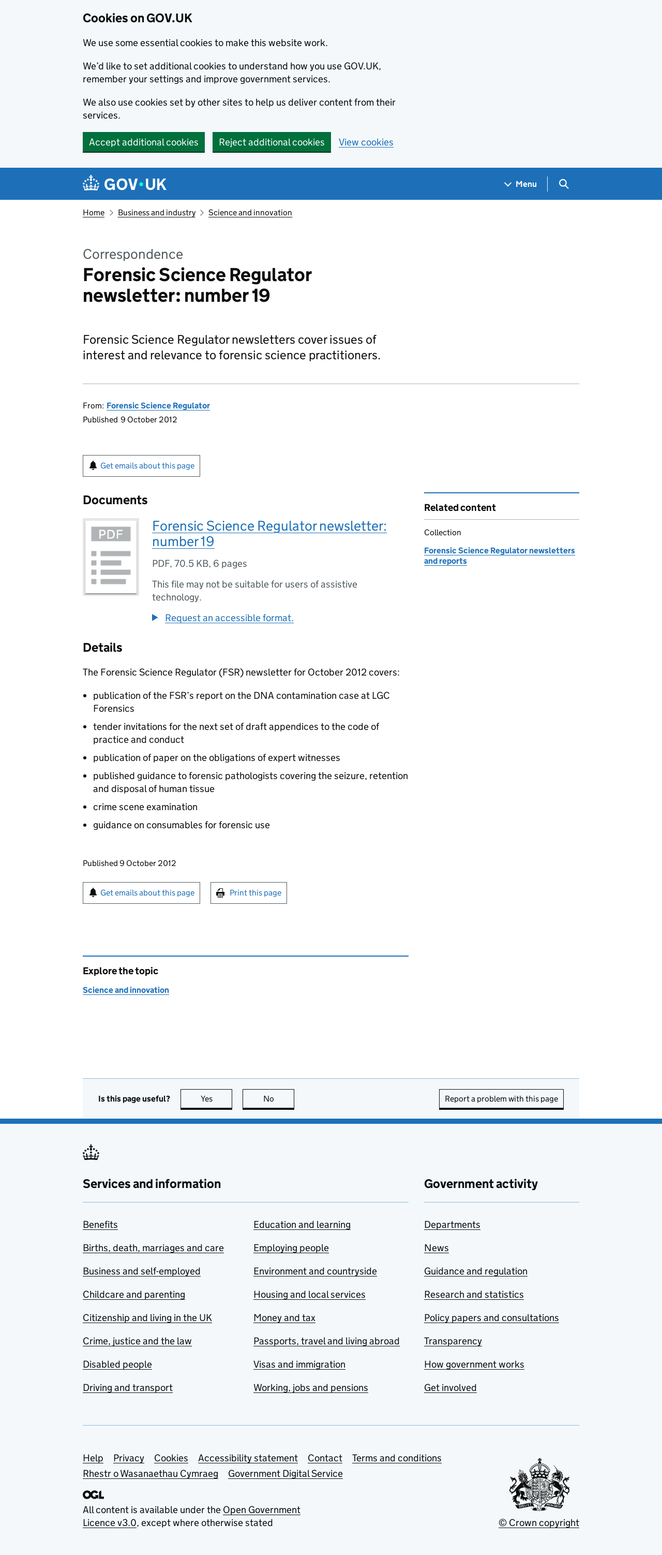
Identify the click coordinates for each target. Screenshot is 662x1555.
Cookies (171, 1458)
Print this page (255, 893)
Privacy (128, 1458)
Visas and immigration (299, 1364)
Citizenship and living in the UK (147, 1318)
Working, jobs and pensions (310, 1387)
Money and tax (284, 1318)
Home (93, 212)
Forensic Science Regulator (158, 405)
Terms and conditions (397, 1458)
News (436, 1248)
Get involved (450, 1387)
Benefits (100, 1224)
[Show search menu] (563, 184)
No (279, 1099)
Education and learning (302, 1224)
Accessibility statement (248, 1458)
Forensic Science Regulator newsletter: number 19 (269, 533)
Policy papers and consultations (491, 1318)
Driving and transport (128, 1387)
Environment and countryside (315, 1271)
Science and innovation (250, 212)
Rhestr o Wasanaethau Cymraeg (150, 1473)
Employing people (291, 1248)
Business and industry (156, 212)
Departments (452, 1224)
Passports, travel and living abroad (326, 1341)
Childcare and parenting (134, 1294)
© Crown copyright (539, 1523)
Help (93, 1458)
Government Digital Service (285, 1473)
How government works (474, 1364)
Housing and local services (309, 1294)
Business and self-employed (142, 1271)
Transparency (453, 1341)
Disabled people (117, 1364)
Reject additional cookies (272, 142)
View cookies (366, 142)
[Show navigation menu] (521, 184)
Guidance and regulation (476, 1271)
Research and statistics (474, 1294)
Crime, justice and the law (137, 1341)
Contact (325, 1458)
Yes (217, 1099)
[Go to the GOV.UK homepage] (125, 184)
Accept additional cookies (144, 142)
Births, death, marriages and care (153, 1248)
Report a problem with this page (501, 1099)
